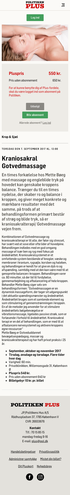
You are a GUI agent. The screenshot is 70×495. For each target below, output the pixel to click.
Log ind (35, 17)
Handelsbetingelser (23, 452)
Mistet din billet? (50, 459)
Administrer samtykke (23, 459)
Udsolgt (35, 106)
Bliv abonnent (35, 115)
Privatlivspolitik (49, 452)
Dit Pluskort (25, 466)
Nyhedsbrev (44, 466)
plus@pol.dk (40, 441)
